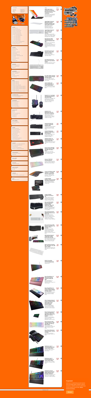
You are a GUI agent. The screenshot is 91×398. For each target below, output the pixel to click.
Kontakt (14, 12)
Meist (14, 11)
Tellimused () (22, 11)
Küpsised (69, 381)
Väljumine (22, 12)
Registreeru (22, 9)
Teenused (14, 10)
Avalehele (14, 9)
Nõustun (70, 392)
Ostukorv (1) (22, 10)
